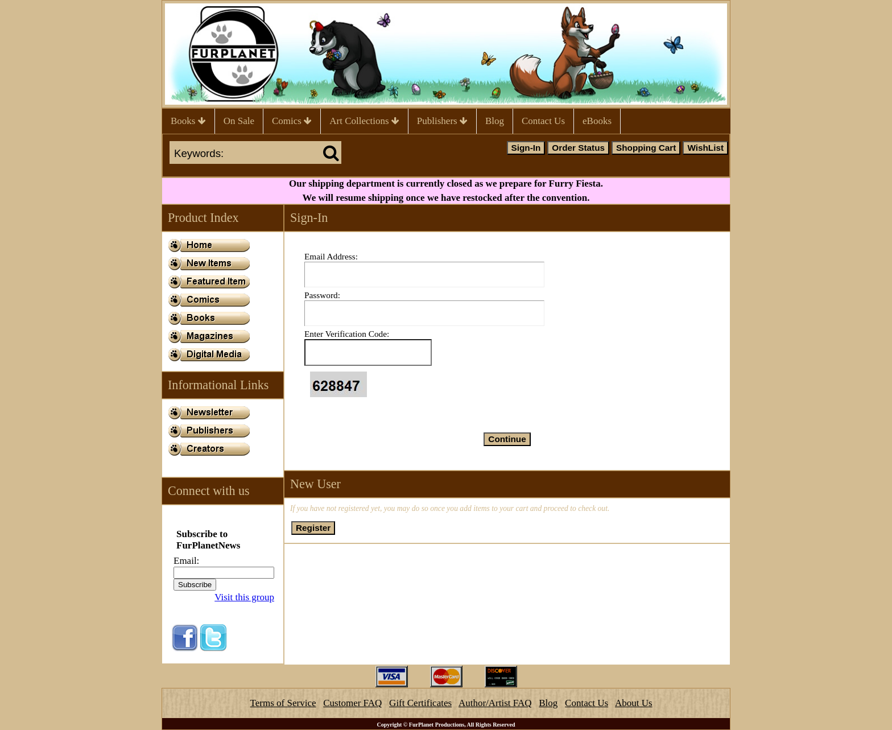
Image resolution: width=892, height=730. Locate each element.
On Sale (239, 121)
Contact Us (543, 121)
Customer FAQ (352, 703)
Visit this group (244, 597)
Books (188, 121)
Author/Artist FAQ (495, 703)
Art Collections (364, 121)
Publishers (442, 121)
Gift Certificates (420, 703)
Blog (494, 121)
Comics (292, 121)
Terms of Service (283, 703)
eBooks (597, 121)
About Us (634, 703)
